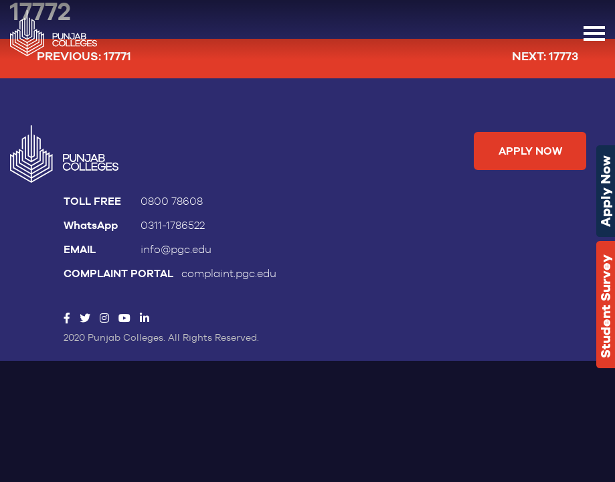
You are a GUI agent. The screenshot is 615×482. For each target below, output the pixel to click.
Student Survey (606, 306)
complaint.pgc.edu (228, 273)
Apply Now (606, 191)
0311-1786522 (173, 225)
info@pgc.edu (176, 249)
